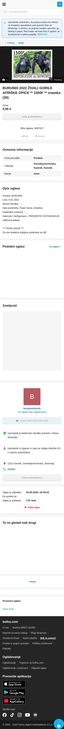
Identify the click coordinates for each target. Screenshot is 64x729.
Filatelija (11, 43)
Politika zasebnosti (42, 643)
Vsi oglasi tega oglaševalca (32, 412)
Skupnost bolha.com (35, 715)
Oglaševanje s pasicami (15, 668)
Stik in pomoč (48, 638)
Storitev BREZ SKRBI (23, 627)
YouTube (27, 715)
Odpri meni (4, 4)
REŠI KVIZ (42, 34)
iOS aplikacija (14, 683)
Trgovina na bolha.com (31, 662)
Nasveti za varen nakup (15, 632)
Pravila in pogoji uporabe (16, 643)
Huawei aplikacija (14, 700)
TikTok (12, 715)
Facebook (5, 715)
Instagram (20, 715)
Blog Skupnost (38, 632)
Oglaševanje (9, 662)
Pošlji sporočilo (32, 117)
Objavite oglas (38, 668)
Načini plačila (30, 638)
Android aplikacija (14, 692)
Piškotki (7, 648)
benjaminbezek (31, 408)
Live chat (59, 724)
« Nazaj (32, 582)
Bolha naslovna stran (32, 4)
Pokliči (11, 469)
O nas (6, 627)
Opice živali (8, 609)
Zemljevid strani (11, 638)
